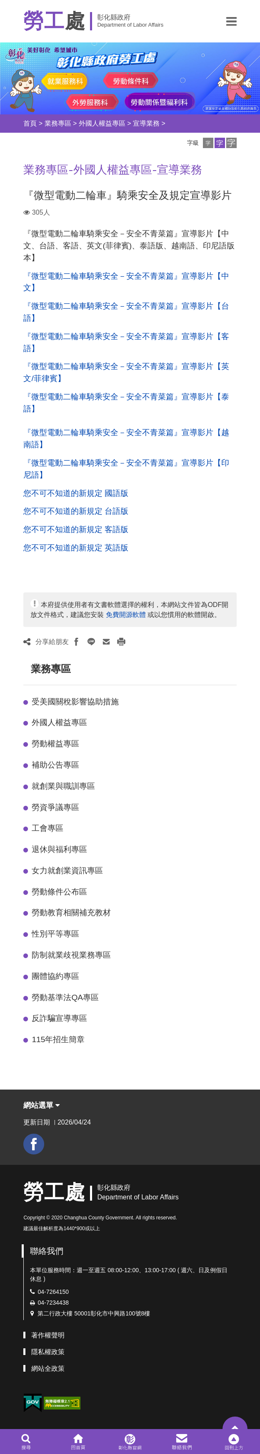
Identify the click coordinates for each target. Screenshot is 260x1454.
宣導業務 (146, 123)
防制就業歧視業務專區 (71, 955)
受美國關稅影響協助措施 (75, 701)
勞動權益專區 (55, 743)
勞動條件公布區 (59, 891)
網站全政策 (48, 1368)
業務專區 (58, 123)
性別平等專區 (55, 933)
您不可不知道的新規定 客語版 (75, 529)
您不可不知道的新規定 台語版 (75, 511)
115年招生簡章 (58, 1039)
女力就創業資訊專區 (67, 870)
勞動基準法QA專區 (65, 997)
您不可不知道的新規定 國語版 (75, 493)
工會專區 (47, 828)
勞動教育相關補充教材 (71, 912)
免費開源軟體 (126, 614)
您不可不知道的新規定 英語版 (75, 547)
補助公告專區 (55, 764)
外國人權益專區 (102, 123)
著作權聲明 (48, 1335)
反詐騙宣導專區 (59, 1018)
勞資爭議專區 (55, 807)
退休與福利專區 (59, 849)
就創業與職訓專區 (63, 786)
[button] (231, 21)
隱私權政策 (48, 1351)
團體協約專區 (55, 976)
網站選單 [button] (41, 1105)
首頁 (30, 123)
